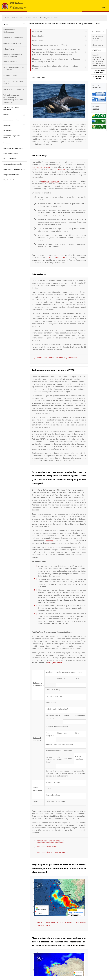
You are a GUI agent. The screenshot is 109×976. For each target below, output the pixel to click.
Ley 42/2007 (61, 169)
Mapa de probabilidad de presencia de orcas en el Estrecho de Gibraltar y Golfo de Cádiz (56, 60)
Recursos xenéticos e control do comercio (13, 68)
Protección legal (38, 36)
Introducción (37, 31)
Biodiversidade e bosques (21, 18)
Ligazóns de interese (10, 180)
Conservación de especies (12, 43)
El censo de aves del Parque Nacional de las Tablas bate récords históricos (98, 40)
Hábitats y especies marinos (49, 18)
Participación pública (10, 153)
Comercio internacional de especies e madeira (12, 55)
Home (6, 18)
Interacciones (37, 40)
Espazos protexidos (10, 62)
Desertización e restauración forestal (13, 82)
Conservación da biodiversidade (9, 31)
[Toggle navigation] (104, 5)
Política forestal (8, 49)
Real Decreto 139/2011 (41, 167)
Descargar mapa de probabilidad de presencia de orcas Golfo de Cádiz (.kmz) (61, 924)
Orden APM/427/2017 (56, 257)
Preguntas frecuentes (11, 175)
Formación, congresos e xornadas (11, 137)
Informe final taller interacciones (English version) (57, 357)
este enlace (50, 540)
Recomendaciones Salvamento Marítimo (53, 852)
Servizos (6, 115)
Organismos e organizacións (13, 148)
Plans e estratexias (9, 159)
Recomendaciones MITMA (47, 846)
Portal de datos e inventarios (13, 89)
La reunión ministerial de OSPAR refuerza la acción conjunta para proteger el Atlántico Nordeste (98, 60)
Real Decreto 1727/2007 (50, 181)
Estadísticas (7, 130)
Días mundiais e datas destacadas (11, 108)
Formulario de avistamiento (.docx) (51, 841)
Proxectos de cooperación (12, 164)
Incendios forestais (10, 75)
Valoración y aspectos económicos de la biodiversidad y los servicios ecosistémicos (13, 98)
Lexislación (7, 143)
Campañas (7, 125)
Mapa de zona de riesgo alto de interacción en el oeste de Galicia (55, 67)
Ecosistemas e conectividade (13, 38)
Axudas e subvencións (11, 120)
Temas (34, 18)
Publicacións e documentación (14, 169)
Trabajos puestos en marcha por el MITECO (49, 45)
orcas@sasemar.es (54, 663)
